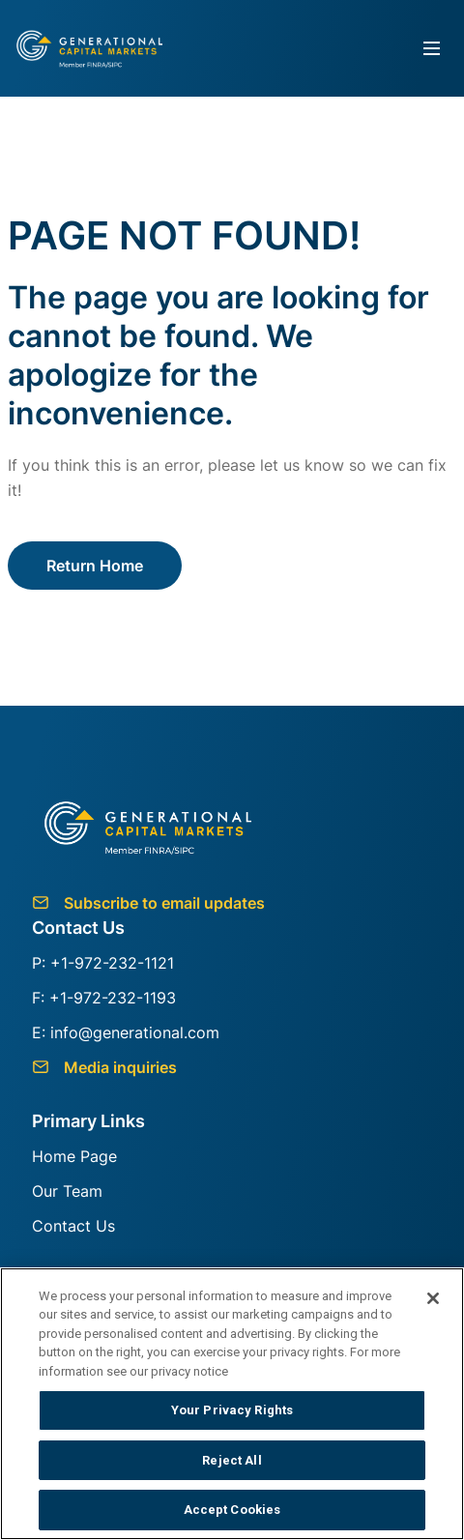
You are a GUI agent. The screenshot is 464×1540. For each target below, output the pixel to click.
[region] (232, 1403)
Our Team (67, 1191)
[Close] (433, 1298)
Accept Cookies (232, 1509)
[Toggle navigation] (432, 49)
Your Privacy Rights (232, 1410)
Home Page (74, 1156)
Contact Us (73, 1225)
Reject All (231, 1460)
